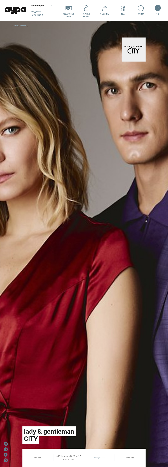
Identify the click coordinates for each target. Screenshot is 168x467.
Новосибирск (37, 5)
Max (6, 460)
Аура (15, 10)
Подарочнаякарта (68, 10)
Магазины (105, 10)
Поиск (141, 10)
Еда (123, 10)
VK (6, 444)
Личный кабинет (86, 10)
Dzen (6, 455)
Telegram (6, 449)
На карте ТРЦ (99, 458)
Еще (158, 10)
